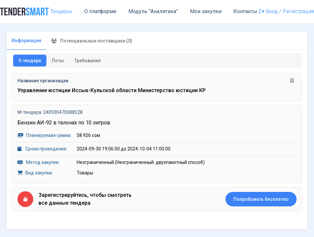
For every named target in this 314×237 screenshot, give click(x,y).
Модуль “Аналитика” (153, 11)
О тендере (29, 60)
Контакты (245, 11)
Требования (87, 60)
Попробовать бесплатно (261, 199)
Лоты (58, 60)
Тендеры (61, 11)
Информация (26, 40)
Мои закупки (206, 11)
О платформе (100, 11)
